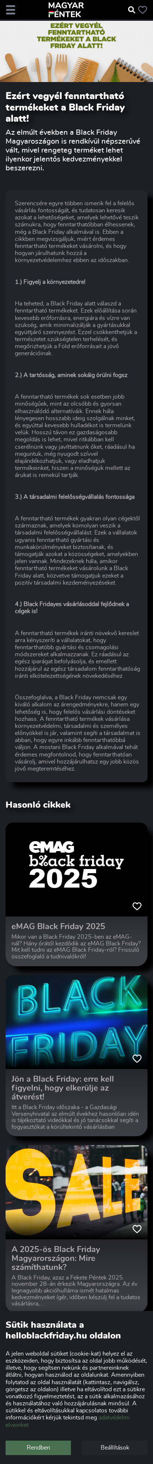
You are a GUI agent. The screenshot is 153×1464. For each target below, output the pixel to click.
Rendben (38, 1448)
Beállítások (115, 1448)
